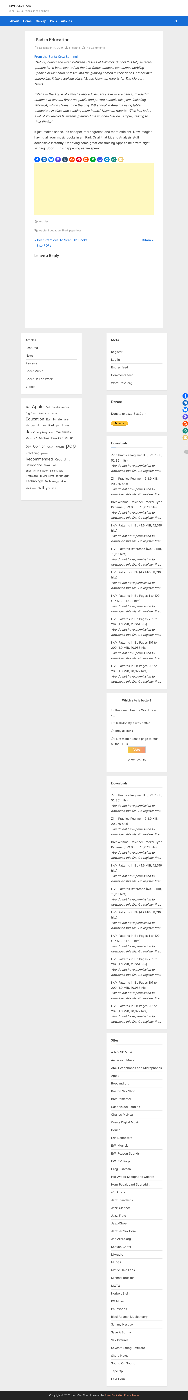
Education (54, 230)
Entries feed (119, 367)
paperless (75, 230)
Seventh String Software (128, 1348)
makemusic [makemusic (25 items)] (64, 432)
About (14, 21)
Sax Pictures (120, 1340)
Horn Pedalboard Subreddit (130, 1184)
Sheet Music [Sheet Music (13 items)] (50, 465)
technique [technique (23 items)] (62, 476)
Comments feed (122, 375)
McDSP (116, 1262)
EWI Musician (120, 1146)
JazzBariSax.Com (123, 1231)
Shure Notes (120, 1355)
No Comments (95, 47)
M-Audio (117, 1254)
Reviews (31, 363)
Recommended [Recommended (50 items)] (39, 459)
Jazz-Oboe (118, 1223)
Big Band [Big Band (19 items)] (31, 413)
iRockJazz (118, 1192)
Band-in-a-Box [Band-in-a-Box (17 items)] (60, 407)
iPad (65, 230)
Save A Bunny (121, 1332)
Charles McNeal (122, 1114)
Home (27, 21)
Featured (32, 348)
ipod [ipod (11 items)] (58, 425)
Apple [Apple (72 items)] (38, 406)
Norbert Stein (120, 1293)
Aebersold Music (123, 1060)
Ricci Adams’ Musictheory (129, 1316)
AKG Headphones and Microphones (136, 1068)
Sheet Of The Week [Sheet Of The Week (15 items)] (37, 470)
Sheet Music (34, 371)
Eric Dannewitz (121, 1138)
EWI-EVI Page (120, 1161)
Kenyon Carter (121, 1247)
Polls (53, 21)
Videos (30, 387)
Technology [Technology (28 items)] (34, 481)
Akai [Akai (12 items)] (28, 407)
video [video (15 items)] (64, 481)
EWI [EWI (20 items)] (48, 419)
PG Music (118, 1301)
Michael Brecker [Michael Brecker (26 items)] (51, 438)
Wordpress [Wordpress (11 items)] (31, 488)
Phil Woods (119, 1309)
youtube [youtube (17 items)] (51, 488)
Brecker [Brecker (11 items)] (43, 413)
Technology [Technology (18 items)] (52, 481)
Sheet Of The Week (39, 379)
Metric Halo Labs (123, 1270)
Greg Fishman (121, 1169)
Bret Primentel (121, 1099)
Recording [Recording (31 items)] (62, 459)
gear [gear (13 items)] (66, 419)
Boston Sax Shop (123, 1091)
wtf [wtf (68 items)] (41, 487)
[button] (37, 159)
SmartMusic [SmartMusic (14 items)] (56, 470)
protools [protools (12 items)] (45, 453)
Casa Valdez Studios (125, 1107)
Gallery (41, 21)
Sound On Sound (123, 1363)
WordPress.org (121, 383)
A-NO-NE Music (122, 1052)
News (30, 355)
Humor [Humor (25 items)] (41, 425)
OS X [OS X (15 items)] (50, 446)
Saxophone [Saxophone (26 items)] (34, 465)
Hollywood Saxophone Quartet (132, 1177)
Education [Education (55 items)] (35, 419)
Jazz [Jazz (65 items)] (30, 431)
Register (116, 352)
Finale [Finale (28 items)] (57, 419)
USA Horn (118, 1379)
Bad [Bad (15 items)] (48, 407)
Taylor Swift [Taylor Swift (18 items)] (47, 475)
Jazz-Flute (118, 1215)
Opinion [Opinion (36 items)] (39, 446)
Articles (66, 21)
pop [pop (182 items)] (71, 445)
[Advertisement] (94, 189)
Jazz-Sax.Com (20, 6)
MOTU (115, 1286)
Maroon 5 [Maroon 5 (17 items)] (31, 438)
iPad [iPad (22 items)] (51, 425)
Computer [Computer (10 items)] (52, 413)
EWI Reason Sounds (125, 1153)
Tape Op (117, 1371)
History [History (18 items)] (30, 425)
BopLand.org (120, 1083)
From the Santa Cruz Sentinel (56, 56)
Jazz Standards (122, 1200)
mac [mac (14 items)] (51, 432)
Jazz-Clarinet (120, 1208)
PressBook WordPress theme (122, 1395)
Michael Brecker (122, 1278)
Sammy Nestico (122, 1324)
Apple (42, 230)
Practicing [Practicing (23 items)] (32, 453)
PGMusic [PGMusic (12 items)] (59, 447)
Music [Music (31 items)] (69, 438)
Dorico (115, 1130)
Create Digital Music (125, 1122)
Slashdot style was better (132, 723)
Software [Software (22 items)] (32, 476)
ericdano (74, 47)
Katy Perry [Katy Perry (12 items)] (42, 432)
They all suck (123, 731)
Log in (115, 359)
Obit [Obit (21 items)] (28, 446)
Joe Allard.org (121, 1239)
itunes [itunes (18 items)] (65, 425)
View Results (137, 760)
